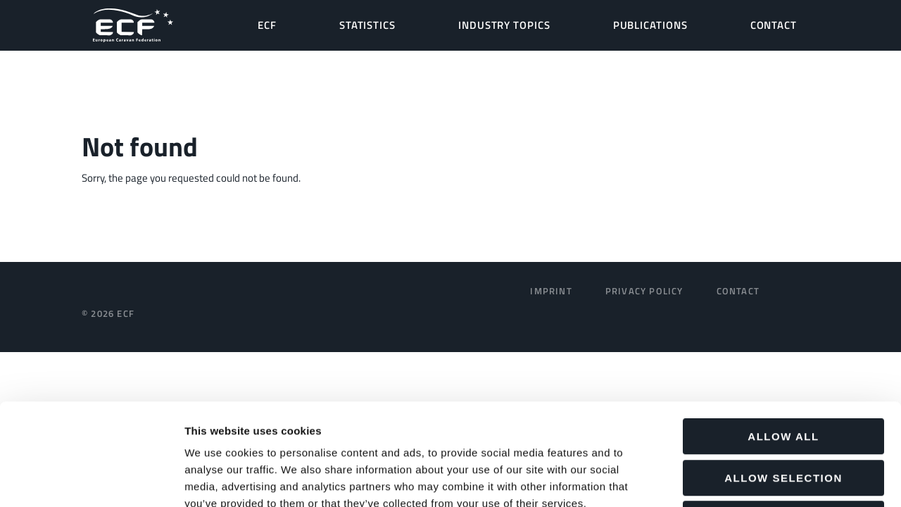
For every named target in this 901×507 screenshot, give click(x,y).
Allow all (783, 335)
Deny (783, 417)
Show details (738, 479)
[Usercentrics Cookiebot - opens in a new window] (91, 479)
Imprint (551, 291)
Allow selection (783, 376)
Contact (738, 291)
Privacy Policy (644, 291)
